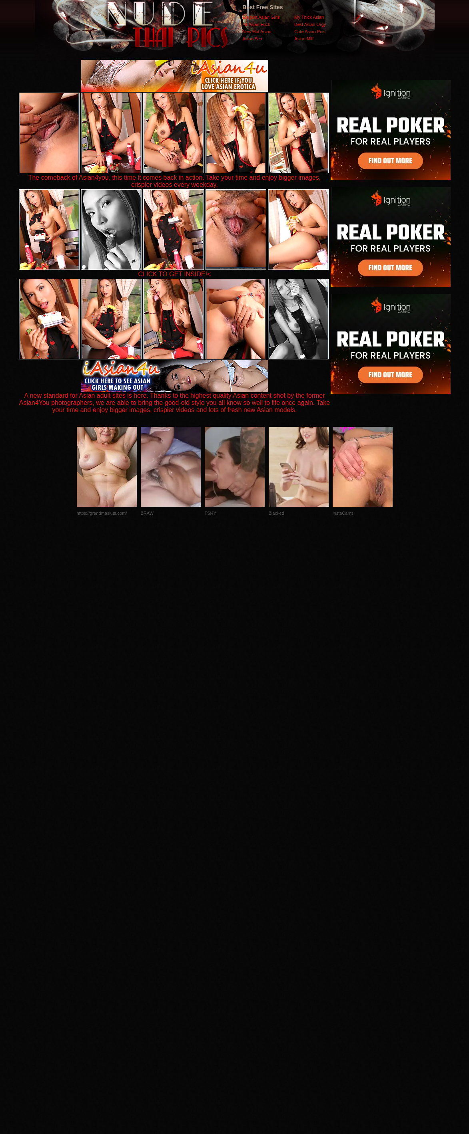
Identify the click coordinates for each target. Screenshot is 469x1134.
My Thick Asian (309, 17)
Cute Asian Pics (309, 31)
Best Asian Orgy (310, 24)
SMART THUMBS (248, 974)
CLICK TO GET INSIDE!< (174, 274)
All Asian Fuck (256, 24)
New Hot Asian (257, 31)
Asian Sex (253, 38)
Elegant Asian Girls (261, 17)
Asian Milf (303, 38)
